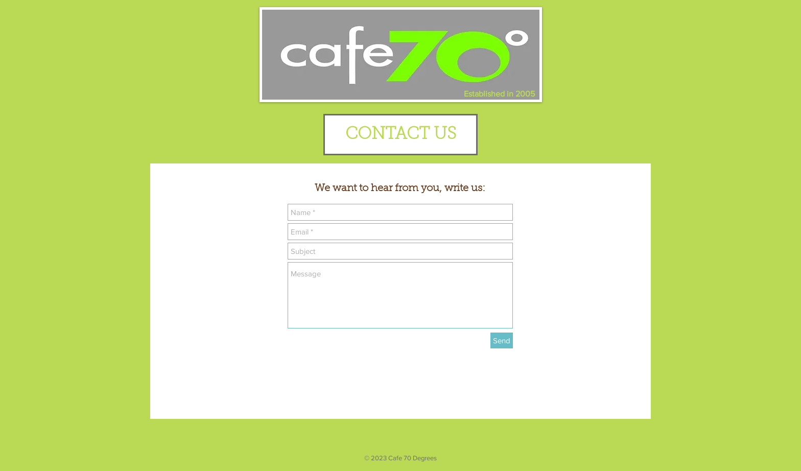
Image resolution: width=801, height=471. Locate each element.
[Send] (501, 340)
